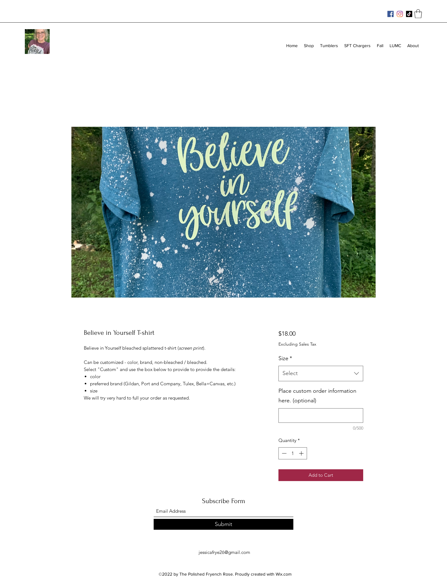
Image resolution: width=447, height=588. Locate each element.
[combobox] (320, 373)
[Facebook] (390, 14)
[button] (418, 13)
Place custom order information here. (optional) (317, 395)
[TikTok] (409, 14)
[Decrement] (283, 453)
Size (285, 358)
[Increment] (302, 453)
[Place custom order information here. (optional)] (321, 415)
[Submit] (223, 524)
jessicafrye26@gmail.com (224, 552)
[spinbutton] (292, 453)
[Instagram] (400, 14)
